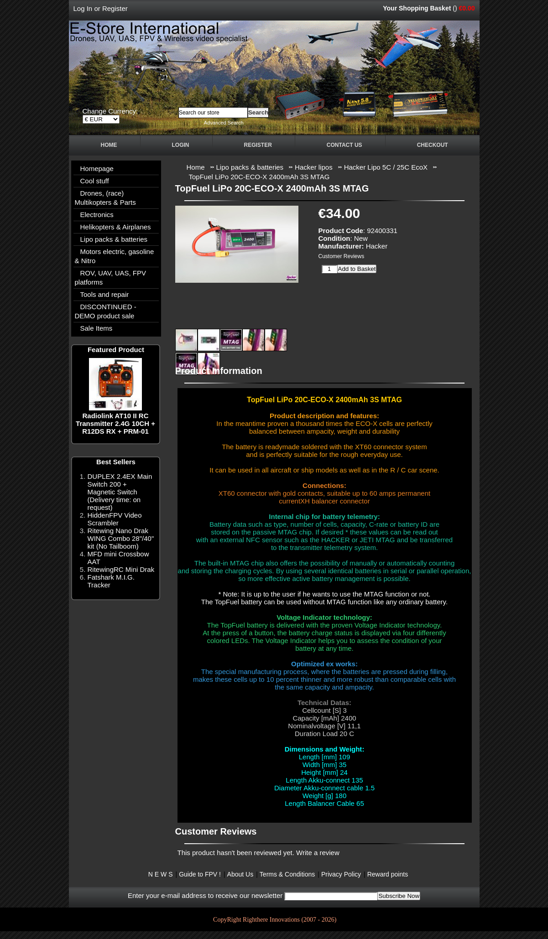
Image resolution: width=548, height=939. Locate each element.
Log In (83, 8)
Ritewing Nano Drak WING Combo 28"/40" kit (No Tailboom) (121, 538)
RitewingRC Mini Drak (121, 569)
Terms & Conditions (287, 874)
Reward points (387, 874)
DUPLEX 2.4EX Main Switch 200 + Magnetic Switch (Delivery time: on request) (120, 491)
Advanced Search (224, 122)
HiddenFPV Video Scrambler (115, 519)
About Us (240, 874)
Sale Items (96, 328)
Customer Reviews (341, 256)
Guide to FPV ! (200, 874)
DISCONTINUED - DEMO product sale (105, 311)
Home (109, 145)
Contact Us (344, 145)
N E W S (160, 874)
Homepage (97, 168)
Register (115, 8)
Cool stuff (94, 181)
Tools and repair (104, 294)
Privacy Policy (341, 874)
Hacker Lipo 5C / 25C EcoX (386, 167)
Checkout (432, 145)
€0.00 (467, 8)
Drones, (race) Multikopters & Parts (105, 197)
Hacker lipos (314, 167)
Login (180, 145)
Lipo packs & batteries (250, 167)
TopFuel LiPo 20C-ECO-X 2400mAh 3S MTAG (259, 177)
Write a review (317, 852)
